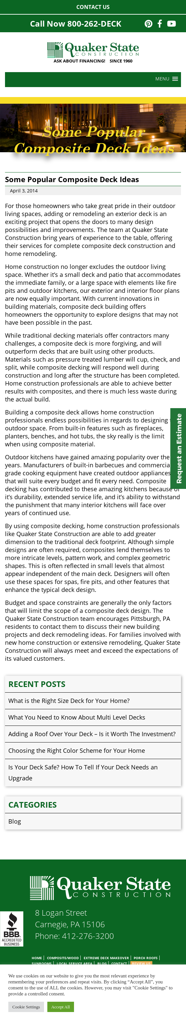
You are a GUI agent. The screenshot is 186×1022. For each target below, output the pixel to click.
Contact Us (93, 7)
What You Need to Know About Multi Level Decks (76, 717)
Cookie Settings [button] (26, 1006)
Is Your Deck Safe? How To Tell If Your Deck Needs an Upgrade (83, 772)
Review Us (141, 963)
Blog (14, 821)
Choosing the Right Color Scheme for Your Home (76, 750)
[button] (162, 78)
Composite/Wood (63, 958)
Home (37, 958)
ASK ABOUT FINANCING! (79, 61)
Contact (119, 963)
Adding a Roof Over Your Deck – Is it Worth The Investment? (92, 734)
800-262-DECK (94, 23)
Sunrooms (42, 963)
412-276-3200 (88, 935)
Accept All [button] (60, 1006)
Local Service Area (74, 963)
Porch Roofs (146, 958)
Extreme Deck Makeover (106, 958)
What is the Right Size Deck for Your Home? (69, 701)
